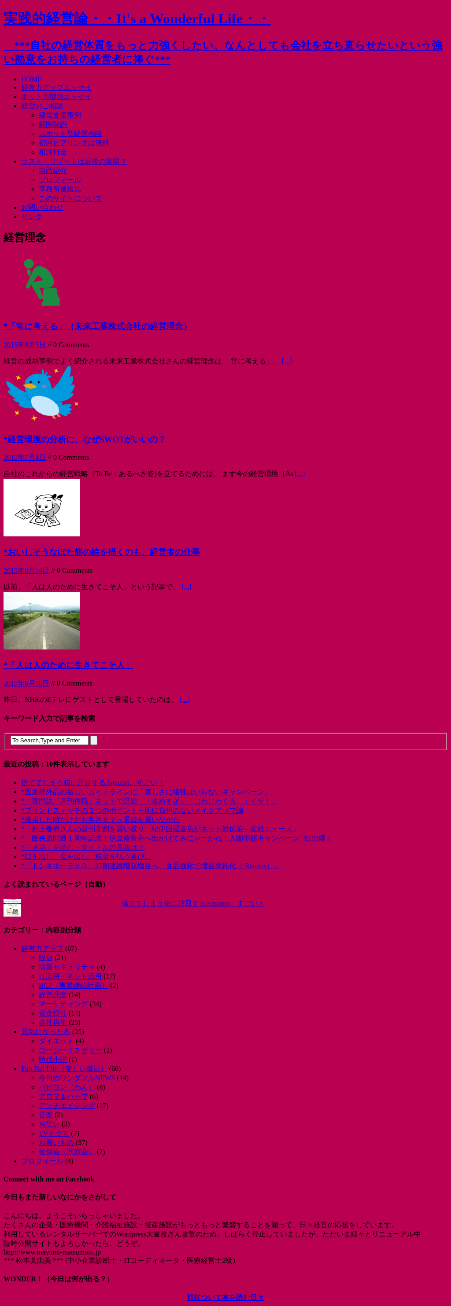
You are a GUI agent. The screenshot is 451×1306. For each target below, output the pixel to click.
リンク (31, 216)
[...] (287, 361)
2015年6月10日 (26, 683)
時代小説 (53, 1059)
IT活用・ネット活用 (70, 976)
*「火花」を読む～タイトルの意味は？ (82, 847)
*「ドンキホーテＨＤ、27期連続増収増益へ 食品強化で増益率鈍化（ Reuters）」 (151, 865)
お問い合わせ (42, 207)
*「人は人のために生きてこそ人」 (68, 665)
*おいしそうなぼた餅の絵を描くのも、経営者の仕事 (102, 552)
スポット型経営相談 (70, 133)
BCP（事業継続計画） (73, 985)
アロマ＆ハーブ (63, 1096)
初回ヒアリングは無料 (74, 143)
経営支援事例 (60, 115)
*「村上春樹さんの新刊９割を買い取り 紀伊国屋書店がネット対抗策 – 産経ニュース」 (160, 829)
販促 (46, 957)
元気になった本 (45, 1031)
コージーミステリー (70, 1050)
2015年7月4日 (25, 457)
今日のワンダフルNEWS (77, 1078)
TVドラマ (54, 1133)
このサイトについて (70, 198)
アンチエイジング (67, 1105)
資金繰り (53, 1013)
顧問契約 (53, 124)
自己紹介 (53, 170)
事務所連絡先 (60, 189)
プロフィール (60, 179)
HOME (31, 79)
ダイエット (56, 1041)
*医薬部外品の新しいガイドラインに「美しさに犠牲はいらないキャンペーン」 (146, 792)
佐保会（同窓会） (67, 1152)
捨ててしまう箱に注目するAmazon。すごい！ (93, 782)
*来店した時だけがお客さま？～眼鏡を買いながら (100, 819)
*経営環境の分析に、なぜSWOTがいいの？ (85, 439)
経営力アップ (42, 948)
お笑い (49, 1124)
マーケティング (63, 1004)
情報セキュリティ (67, 967)
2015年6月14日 (26, 570)
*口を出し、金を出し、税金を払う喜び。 (86, 856)
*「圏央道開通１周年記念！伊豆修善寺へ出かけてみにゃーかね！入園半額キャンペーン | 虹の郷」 (177, 838)
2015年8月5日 (25, 345)
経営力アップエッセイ (56, 87)
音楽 (46, 1115)
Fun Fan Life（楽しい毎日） (64, 1068)
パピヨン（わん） (67, 1087)
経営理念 (53, 994)
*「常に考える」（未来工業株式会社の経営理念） (98, 326)
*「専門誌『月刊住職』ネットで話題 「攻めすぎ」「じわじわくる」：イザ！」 (149, 801)
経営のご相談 (42, 106)
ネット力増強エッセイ (56, 96)
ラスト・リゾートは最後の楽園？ (74, 161)
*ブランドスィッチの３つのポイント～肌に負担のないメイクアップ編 (132, 810)
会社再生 (53, 1022)
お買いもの (56, 1142)
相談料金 (53, 152)
